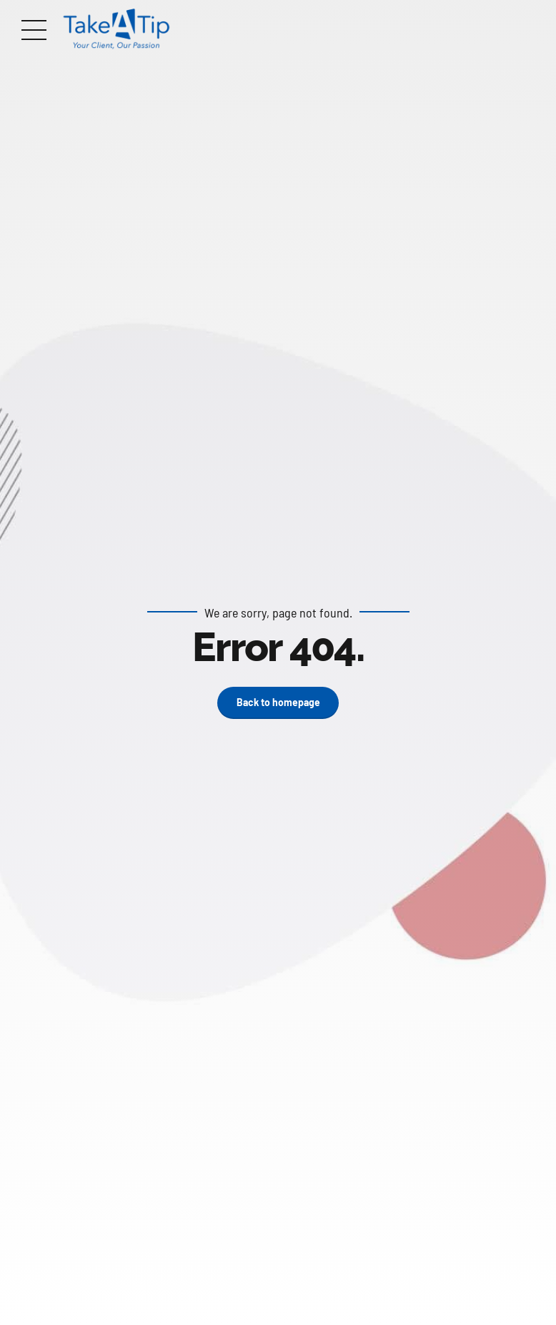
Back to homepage (278, 702)
